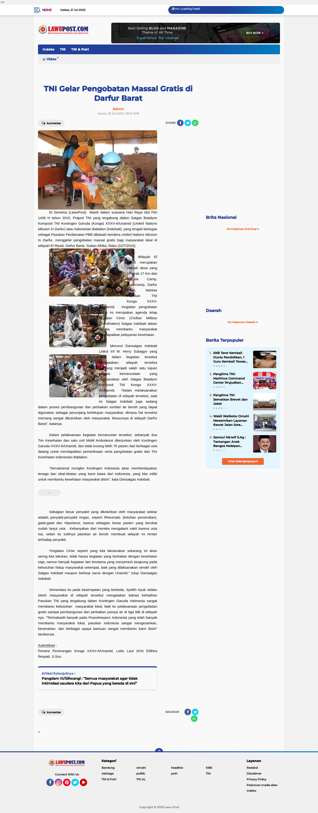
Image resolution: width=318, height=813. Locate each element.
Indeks (48, 49)
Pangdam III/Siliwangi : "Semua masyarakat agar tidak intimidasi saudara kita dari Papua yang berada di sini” (90, 680)
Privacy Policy (256, 779)
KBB (209, 767)
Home (47, 10)
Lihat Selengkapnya (243, 461)
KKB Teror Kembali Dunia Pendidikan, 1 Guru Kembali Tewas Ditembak (229, 357)
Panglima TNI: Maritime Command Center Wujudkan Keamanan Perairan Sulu (229, 378)
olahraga (108, 773)
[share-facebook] (180, 123)
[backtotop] (159, 752)
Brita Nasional (221, 217)
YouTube (87, 784)
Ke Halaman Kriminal (243, 229)
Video (51, 59)
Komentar (51, 123)
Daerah (213, 310)
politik (140, 773)
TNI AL (141, 779)
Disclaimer (254, 773)
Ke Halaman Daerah (243, 322)
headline (177, 767)
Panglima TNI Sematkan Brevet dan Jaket (230, 399)
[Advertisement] (243, 176)
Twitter (77, 784)
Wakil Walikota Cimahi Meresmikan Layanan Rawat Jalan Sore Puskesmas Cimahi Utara (231, 420)
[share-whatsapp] (195, 123)
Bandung (108, 767)
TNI (63, 49)
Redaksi (252, 767)
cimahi (141, 767)
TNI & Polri (80, 49)
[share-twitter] (187, 123)
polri (174, 773)
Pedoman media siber (262, 785)
